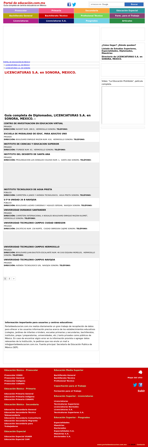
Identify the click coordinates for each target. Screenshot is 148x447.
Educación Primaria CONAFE (19, 399)
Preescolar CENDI (13, 375)
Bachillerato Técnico (56, 16)
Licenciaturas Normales (66, 407)
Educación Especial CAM (17, 439)
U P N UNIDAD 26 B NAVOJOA (20, 200)
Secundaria (91, 10)
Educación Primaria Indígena (19, 397)
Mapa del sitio (135, 377)
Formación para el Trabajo (67, 391)
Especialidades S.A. (64, 431)
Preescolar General (14, 378)
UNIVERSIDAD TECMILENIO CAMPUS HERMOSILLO (31, 247)
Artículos (127, 21)
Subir (141, 390)
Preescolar (21, 10)
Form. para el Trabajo (127, 16)
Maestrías (59, 425)
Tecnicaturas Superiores (66, 404)
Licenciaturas (20, 21)
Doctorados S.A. (62, 436)
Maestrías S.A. (61, 434)
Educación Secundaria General (20, 409)
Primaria (56, 10)
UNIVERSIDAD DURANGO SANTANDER (25, 210)
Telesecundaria (12, 415)
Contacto (141, 444)
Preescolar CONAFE (14, 383)
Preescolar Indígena (14, 381)
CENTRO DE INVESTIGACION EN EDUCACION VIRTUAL (33, 123)
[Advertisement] (51, 43)
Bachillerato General (20, 16)
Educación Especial (127, 10)
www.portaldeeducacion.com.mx (112, 444)
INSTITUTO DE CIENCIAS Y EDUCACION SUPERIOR (31, 144)
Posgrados (92, 21)
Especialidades (62, 422)
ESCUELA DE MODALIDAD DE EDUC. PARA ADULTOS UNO (35, 134)
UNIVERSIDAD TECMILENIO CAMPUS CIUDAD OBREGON (34, 223)
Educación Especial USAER (18, 436)
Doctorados (60, 428)
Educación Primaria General (18, 394)
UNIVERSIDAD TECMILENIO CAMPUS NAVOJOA (29, 260)
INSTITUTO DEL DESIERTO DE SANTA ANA (27, 154)
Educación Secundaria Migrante (21, 421)
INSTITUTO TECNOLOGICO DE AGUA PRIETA (28, 189)
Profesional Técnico (92, 16)
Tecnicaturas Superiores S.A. (69, 412)
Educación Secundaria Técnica (20, 412)
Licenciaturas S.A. (56, 21)
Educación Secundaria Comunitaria (22, 418)
